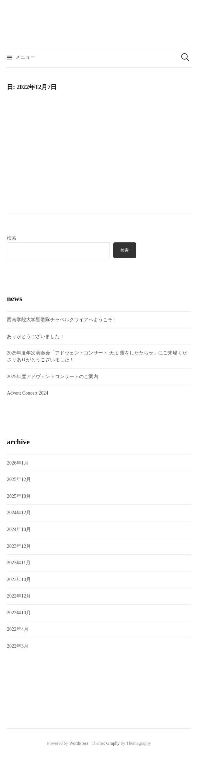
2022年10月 (19, 612)
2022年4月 (17, 629)
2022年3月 (17, 646)
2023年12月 (19, 546)
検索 (11, 238)
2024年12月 (19, 512)
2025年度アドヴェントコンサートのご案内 (52, 376)
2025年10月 (19, 496)
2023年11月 (19, 562)
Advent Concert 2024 (27, 393)
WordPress (79, 743)
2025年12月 (19, 479)
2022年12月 (19, 596)
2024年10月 (19, 529)
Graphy (113, 743)
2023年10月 (19, 579)
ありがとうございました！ (36, 336)
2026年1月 (17, 463)
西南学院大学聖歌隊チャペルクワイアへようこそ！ (62, 319)
